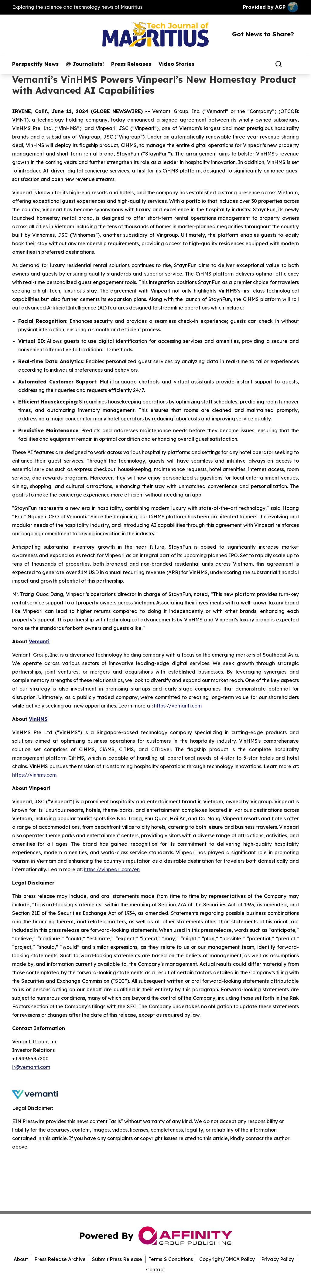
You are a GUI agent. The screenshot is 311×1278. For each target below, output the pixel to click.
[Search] (278, 64)
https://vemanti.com (178, 706)
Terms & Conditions (171, 1259)
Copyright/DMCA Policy (227, 1259)
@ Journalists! (85, 64)
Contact (155, 1269)
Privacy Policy (277, 1259)
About (21, 1259)
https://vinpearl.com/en (112, 869)
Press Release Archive (60, 1259)
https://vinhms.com (34, 775)
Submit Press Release (117, 1259)
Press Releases (131, 64)
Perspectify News (35, 64)
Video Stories (176, 64)
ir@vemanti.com (31, 1067)
